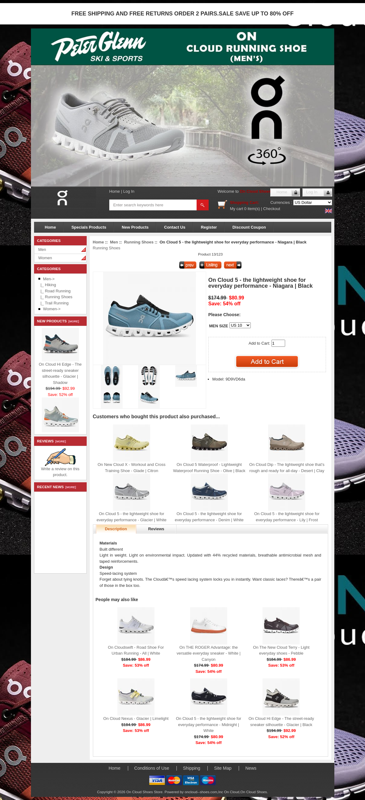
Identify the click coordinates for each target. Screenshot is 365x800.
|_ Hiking (47, 284)
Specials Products (89, 227)
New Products (135, 227)
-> (48, 279)
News (250, 768)
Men (42, 249)
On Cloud (231, 792)
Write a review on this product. (60, 469)
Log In (128, 191)
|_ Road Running (54, 291)
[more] (73, 321)
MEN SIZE (218, 326)
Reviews (156, 529)
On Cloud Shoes (253, 792)
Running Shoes (139, 242)
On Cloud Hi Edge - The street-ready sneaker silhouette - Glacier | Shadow (60, 371)
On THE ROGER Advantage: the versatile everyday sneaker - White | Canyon (208, 653)
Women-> (51, 309)
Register (209, 227)
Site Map (222, 768)
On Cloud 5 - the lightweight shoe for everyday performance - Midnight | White (208, 724)
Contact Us (174, 227)
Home (114, 191)
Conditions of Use (151, 768)
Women (45, 258)
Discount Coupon (249, 227)
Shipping (191, 768)
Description (116, 529)
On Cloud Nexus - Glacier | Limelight (136, 718)
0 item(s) (252, 208)
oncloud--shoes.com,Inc (204, 792)
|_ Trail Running (53, 303)
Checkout (271, 208)
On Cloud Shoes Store (261, 191)
